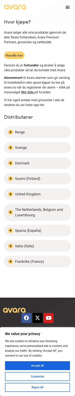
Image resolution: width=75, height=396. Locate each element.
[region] (37, 361)
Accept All (37, 365)
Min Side (27, 92)
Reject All (37, 387)
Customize (37, 376)
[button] (67, 7)
